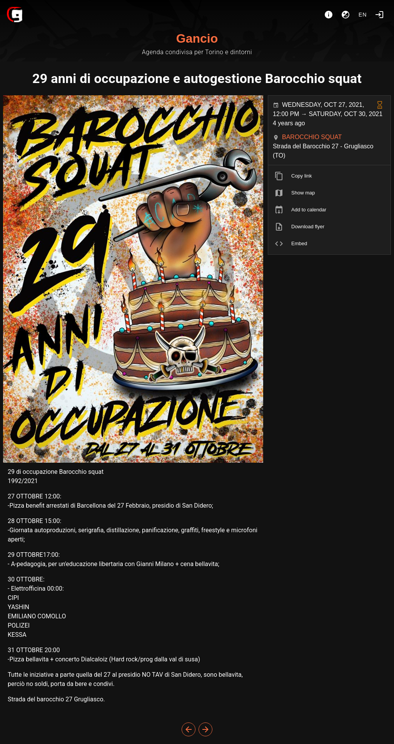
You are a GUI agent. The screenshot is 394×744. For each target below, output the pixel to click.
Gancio (197, 38)
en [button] (363, 15)
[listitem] (329, 176)
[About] (328, 14)
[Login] (379, 14)
